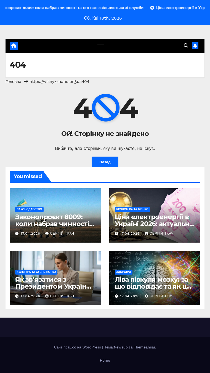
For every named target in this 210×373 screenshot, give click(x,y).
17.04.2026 (31, 233)
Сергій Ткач (59, 233)
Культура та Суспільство (36, 271)
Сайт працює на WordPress (78, 347)
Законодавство (29, 209)
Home (105, 360)
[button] (186, 45)
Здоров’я (123, 271)
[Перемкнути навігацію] (100, 46)
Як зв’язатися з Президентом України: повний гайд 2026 (53, 286)
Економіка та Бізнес (132, 209)
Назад (104, 162)
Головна (13, 81)
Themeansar (144, 347)
